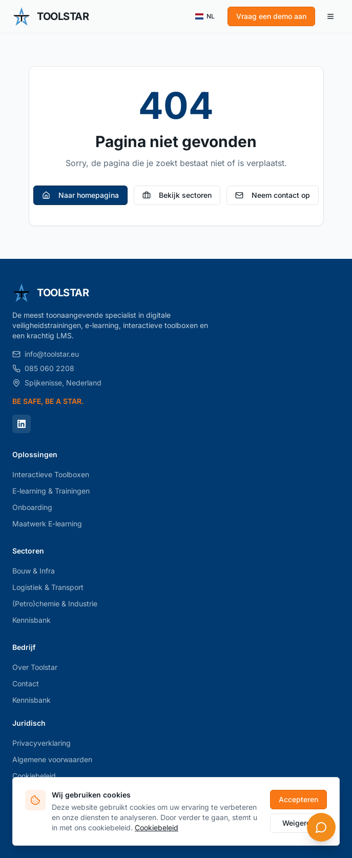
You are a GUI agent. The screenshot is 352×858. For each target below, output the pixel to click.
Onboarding (32, 507)
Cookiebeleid (34, 775)
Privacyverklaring (41, 743)
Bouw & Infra (33, 570)
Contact (25, 683)
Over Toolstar (34, 667)
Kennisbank (31, 620)
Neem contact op (272, 195)
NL (205, 16)
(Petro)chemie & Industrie (54, 603)
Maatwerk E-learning (47, 523)
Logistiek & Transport (48, 587)
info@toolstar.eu (45, 354)
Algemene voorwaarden (52, 759)
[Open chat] (321, 827)
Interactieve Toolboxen (50, 474)
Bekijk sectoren (177, 195)
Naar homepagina (80, 195)
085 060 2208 (43, 368)
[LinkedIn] (21, 424)
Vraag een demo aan (271, 16)
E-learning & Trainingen (51, 490)
